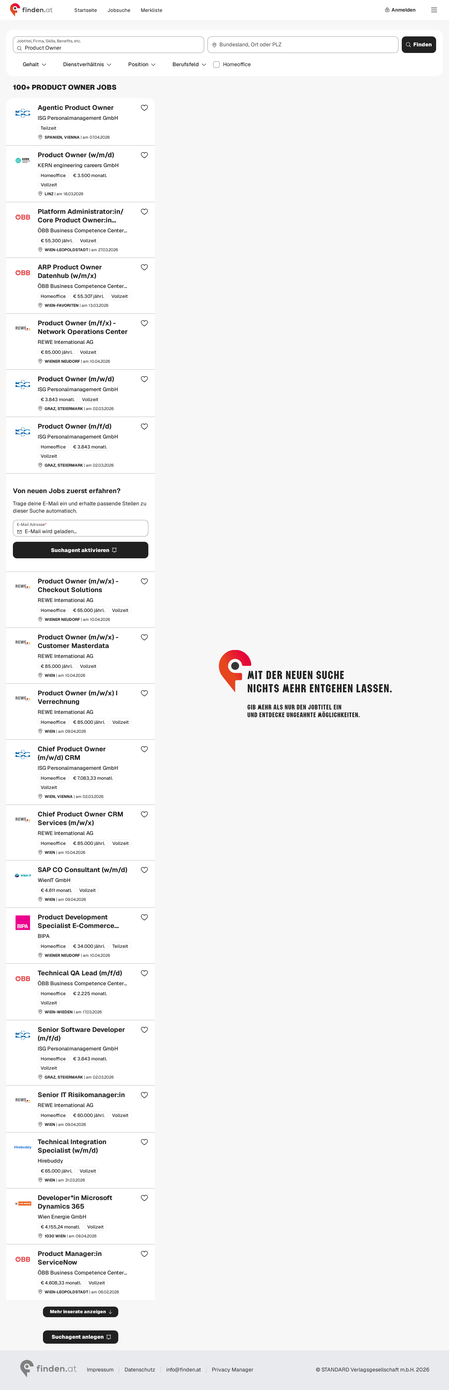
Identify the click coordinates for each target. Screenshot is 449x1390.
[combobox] (108, 44)
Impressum (100, 1369)
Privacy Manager (232, 1369)
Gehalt (35, 64)
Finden (418, 44)
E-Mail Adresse (32, 524)
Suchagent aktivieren (84, 550)
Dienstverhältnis (87, 64)
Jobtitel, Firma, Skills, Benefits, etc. (49, 41)
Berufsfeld (189, 64)
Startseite (85, 10)
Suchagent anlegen (82, 1336)
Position (142, 64)
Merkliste (151, 10)
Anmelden (400, 10)
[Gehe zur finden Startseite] (31, 10)
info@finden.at (183, 1369)
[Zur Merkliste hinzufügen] (144, 107)
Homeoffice (237, 64)
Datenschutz (140, 1369)
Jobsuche (118, 10)
